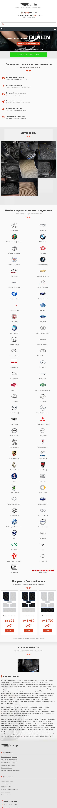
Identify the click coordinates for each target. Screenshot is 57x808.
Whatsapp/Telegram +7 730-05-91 (30, 15)
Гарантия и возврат (6, 786)
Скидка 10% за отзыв (7, 781)
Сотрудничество (5, 792)
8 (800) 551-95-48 (10, 801)
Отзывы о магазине (6, 768)
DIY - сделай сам (5, 795)
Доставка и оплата (6, 784)
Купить (9, 631)
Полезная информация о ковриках (10, 770)
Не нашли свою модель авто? (9, 757)
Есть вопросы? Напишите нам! (9, 759)
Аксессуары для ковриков (8, 765)
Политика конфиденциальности (9, 789)
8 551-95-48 (28, 13)
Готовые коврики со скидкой (8, 762)
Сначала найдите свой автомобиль (28, 55)
